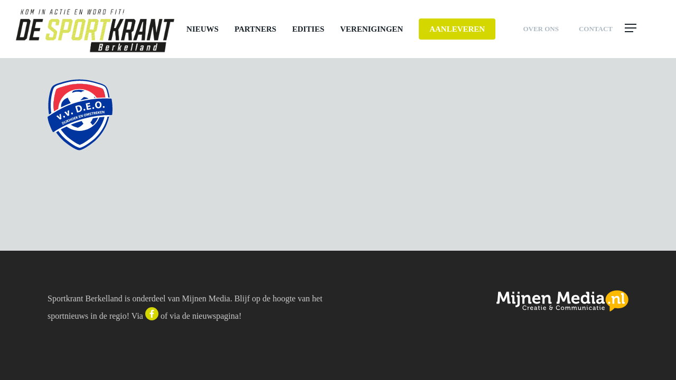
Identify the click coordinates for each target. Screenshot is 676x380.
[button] (642, 29)
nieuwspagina (215, 315)
